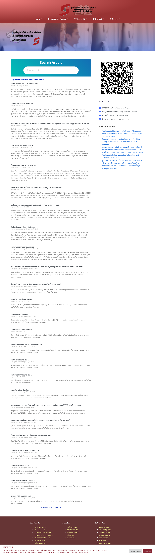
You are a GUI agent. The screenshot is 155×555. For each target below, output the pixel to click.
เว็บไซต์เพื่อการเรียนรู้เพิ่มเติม (21, 329)
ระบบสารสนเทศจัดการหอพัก (21, 374)
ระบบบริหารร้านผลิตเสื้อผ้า (20, 390)
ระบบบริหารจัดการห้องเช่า (20, 465)
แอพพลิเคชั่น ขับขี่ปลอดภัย (21, 496)
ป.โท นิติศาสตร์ (40, 540)
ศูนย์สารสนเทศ (72, 527)
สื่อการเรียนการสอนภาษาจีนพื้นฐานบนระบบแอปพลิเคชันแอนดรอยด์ (35, 284)
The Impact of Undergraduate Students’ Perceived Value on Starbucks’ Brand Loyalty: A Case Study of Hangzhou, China (122, 133)
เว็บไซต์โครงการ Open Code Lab (23, 227)
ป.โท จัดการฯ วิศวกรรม (42, 538)
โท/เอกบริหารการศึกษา (43, 532)
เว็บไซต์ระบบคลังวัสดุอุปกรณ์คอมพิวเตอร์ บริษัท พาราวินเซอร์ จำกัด (35, 205)
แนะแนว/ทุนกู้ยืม (105, 530)
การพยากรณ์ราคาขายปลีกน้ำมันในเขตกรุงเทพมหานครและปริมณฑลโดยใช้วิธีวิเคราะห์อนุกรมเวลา (46, 405)
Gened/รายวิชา (104, 532)
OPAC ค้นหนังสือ (72, 530)
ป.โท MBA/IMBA (40, 543)
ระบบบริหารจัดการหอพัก (20, 359)
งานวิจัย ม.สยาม (104, 535)
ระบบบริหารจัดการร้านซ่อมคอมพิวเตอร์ (25, 450)
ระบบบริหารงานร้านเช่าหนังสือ (21, 299)
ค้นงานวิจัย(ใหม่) (73, 532)
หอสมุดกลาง (103, 538)
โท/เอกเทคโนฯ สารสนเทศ (44, 535)
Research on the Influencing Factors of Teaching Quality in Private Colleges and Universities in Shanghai (121, 141)
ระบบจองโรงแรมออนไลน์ (20, 314)
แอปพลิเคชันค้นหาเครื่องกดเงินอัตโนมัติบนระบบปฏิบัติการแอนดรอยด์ (36, 187)
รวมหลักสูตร (71, 538)
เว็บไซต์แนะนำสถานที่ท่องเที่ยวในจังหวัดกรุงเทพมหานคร (31, 435)
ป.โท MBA (102, 540)
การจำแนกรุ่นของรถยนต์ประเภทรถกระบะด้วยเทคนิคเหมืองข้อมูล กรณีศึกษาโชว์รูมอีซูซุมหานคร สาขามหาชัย (50, 123)
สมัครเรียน (70, 535)
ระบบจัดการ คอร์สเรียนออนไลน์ (22, 145)
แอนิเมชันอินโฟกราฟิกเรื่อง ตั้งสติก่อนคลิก (26, 344)
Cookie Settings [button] (136, 551)
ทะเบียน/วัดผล (104, 527)
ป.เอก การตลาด (40, 530)
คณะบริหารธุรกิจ (105, 543)
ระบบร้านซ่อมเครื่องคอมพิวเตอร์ (22, 247)
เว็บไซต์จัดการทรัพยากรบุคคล (22, 103)
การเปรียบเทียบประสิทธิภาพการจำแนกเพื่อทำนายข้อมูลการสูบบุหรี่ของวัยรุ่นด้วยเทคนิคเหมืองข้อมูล (47, 266)
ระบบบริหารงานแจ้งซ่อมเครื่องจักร (23, 480)
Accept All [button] (148, 551)
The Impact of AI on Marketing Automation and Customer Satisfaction (120, 156)
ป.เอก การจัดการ (40, 527)
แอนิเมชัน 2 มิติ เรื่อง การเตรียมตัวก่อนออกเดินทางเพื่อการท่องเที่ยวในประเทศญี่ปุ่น (41, 420)
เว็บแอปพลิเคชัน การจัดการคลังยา (23, 165)
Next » (58, 507)
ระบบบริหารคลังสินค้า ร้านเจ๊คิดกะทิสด (24, 83)
